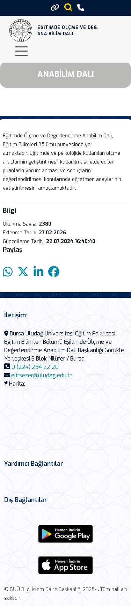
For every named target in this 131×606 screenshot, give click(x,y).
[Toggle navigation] (21, 51)
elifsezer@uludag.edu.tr (41, 375)
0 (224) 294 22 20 (35, 367)
